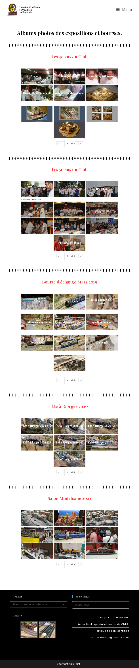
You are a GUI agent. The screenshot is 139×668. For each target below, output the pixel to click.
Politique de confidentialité (112, 631)
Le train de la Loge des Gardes (109, 637)
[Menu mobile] (124, 10)
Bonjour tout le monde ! (114, 617)
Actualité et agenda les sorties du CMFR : (103, 624)
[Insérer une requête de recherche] (100, 605)
